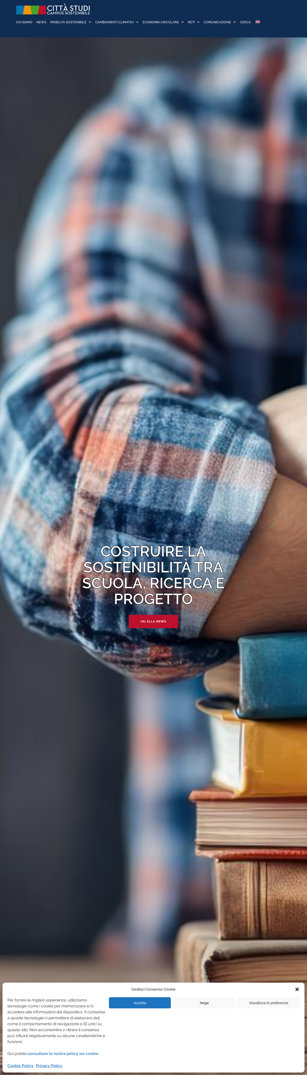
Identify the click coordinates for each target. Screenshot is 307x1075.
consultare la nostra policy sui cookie (63, 1053)
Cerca (245, 22)
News (41, 22)
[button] (297, 989)
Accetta (140, 1003)
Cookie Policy (20, 1065)
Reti (191, 22)
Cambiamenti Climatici (114, 22)
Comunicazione (217, 22)
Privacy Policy (49, 1065)
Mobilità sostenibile (68, 22)
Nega (204, 1003)
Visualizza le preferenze (268, 1003)
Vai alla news (153, 621)
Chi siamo (24, 22)
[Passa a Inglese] (257, 22)
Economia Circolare (161, 22)
